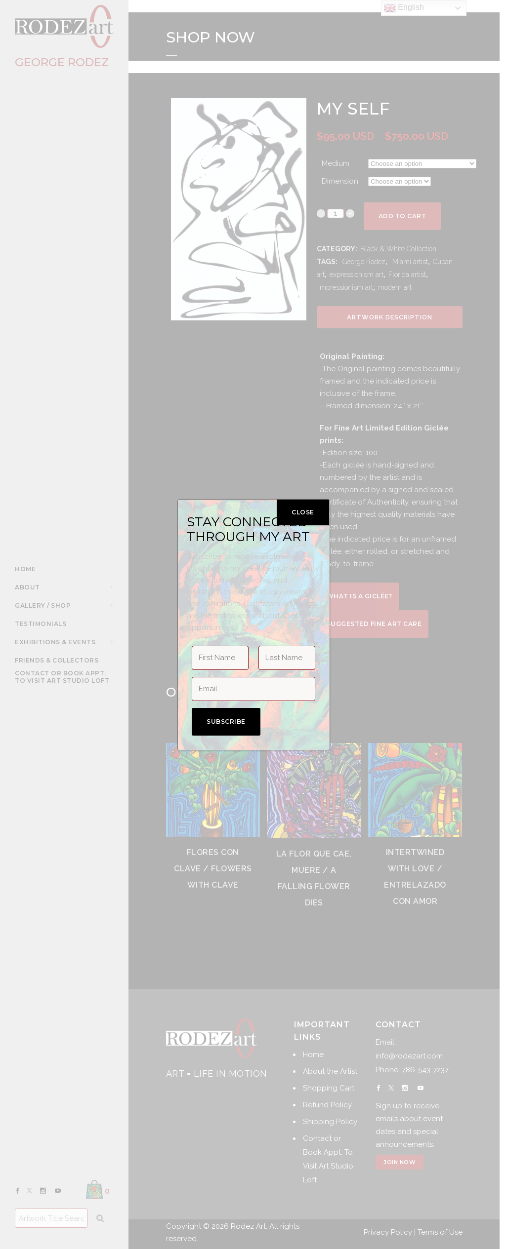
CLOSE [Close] (303, 512)
